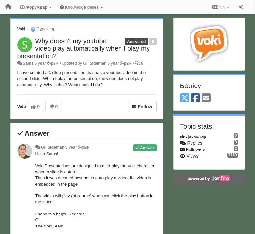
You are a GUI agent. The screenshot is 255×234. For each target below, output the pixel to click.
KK (220, 7)
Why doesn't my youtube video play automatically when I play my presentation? (83, 48)
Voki (21, 28)
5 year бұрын (77, 147)
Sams (28, 63)
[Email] (206, 98)
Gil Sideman (94, 63)
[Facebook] (195, 98)
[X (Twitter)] (184, 98)
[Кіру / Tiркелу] (241, 7)
